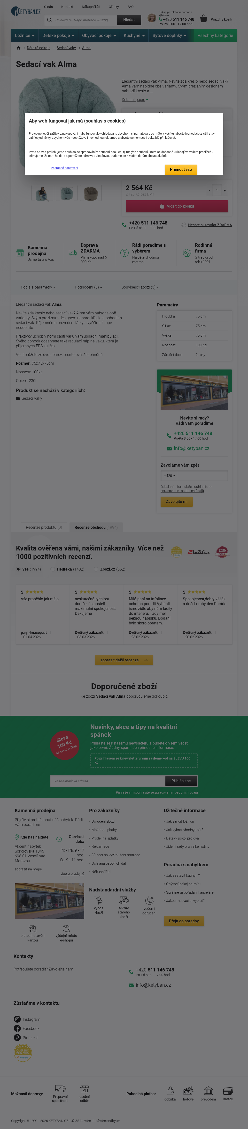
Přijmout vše (181, 169)
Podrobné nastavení (64, 168)
